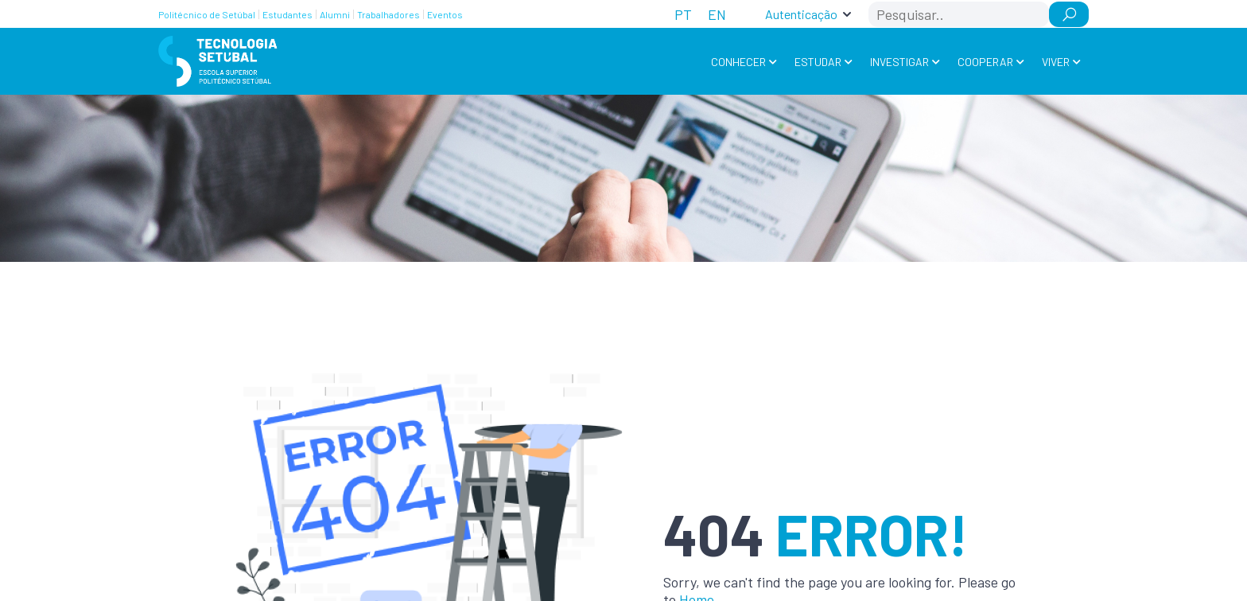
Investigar (899, 61)
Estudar (817, 61)
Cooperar (985, 61)
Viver (1056, 61)
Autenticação (801, 13)
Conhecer (738, 61)
